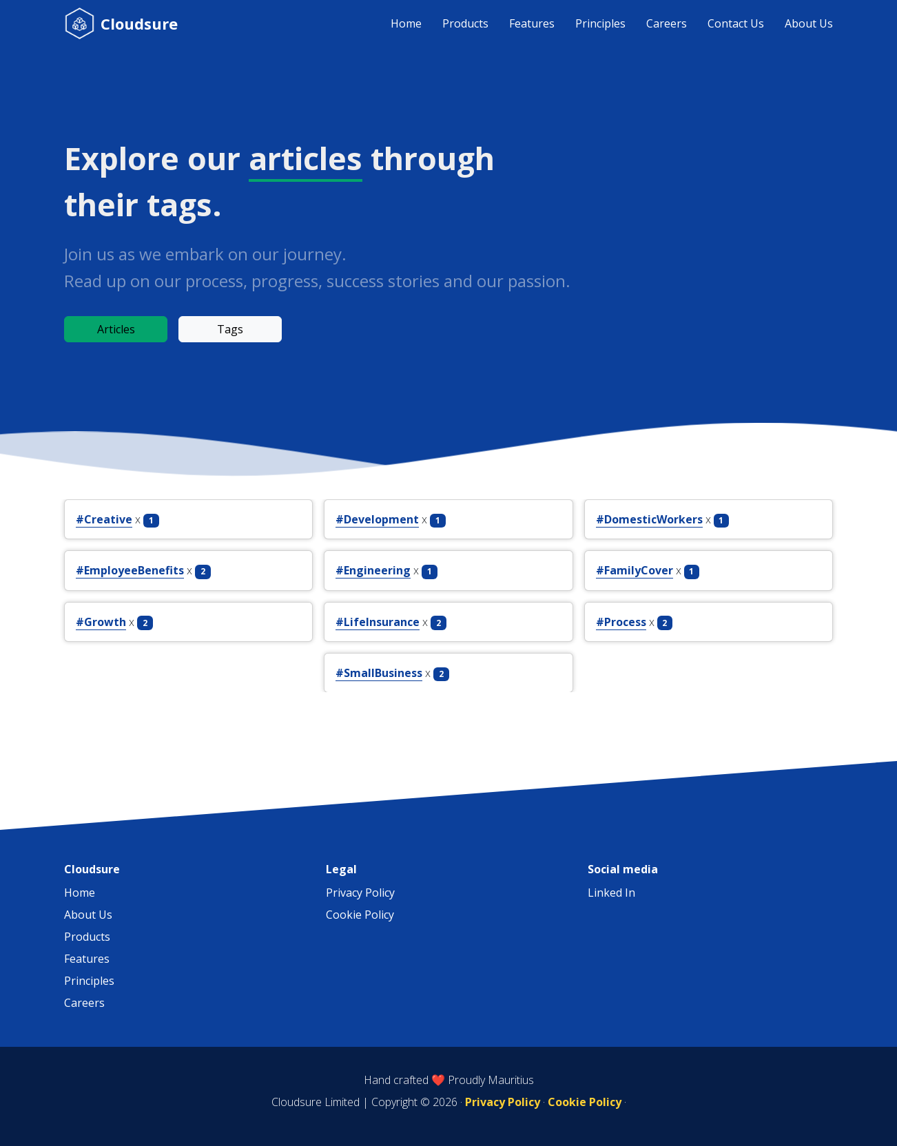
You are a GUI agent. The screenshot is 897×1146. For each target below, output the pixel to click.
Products (465, 23)
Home (406, 23)
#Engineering (373, 570)
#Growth (101, 621)
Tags (230, 329)
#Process (621, 621)
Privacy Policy (360, 892)
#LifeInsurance (378, 621)
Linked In (611, 892)
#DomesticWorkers (649, 519)
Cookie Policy (360, 914)
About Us (809, 23)
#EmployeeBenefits (130, 570)
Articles (116, 329)
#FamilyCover (634, 570)
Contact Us (736, 23)
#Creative (104, 519)
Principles (600, 23)
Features (532, 23)
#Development (377, 519)
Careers (666, 23)
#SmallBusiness (379, 672)
